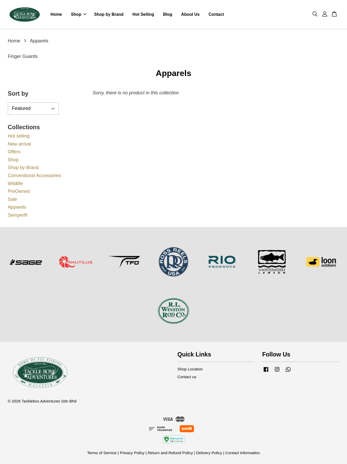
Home (56, 14)
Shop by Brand (109, 14)
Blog (167, 14)
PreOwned (19, 191)
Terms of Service (102, 453)
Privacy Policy (132, 453)
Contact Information (242, 453)
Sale (12, 199)
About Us (190, 14)
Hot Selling (143, 14)
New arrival (19, 144)
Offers (14, 151)
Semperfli (17, 215)
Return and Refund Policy (170, 453)
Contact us (186, 377)
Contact (216, 14)
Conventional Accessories (34, 175)
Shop (78, 14)
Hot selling (19, 136)
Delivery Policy (209, 453)
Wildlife (15, 183)
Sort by (18, 93)
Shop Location (190, 369)
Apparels (17, 207)
